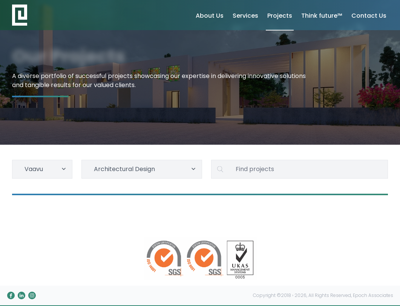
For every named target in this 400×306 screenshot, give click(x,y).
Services (245, 15)
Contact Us (368, 15)
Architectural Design (146, 169)
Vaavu (46, 169)
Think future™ (321, 15)
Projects (279, 15)
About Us (210, 15)
